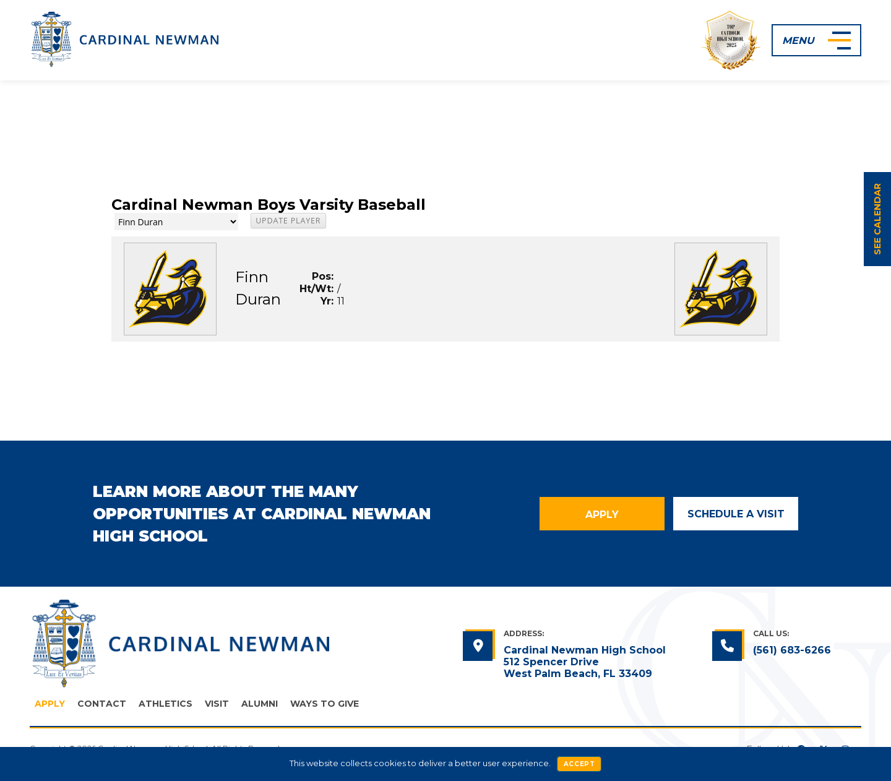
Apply (602, 514)
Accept (579, 764)
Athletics (165, 703)
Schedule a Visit (736, 514)
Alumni (259, 703)
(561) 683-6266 (792, 650)
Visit (217, 703)
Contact (101, 703)
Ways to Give (324, 703)
